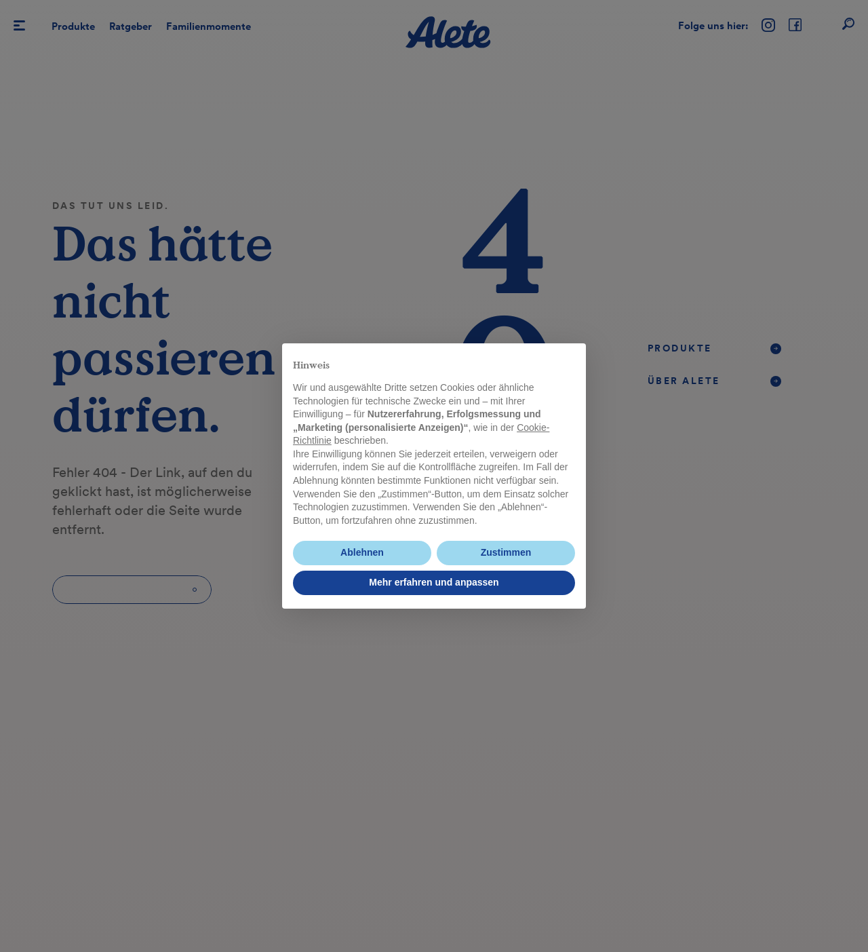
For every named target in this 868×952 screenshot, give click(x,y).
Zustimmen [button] (506, 552)
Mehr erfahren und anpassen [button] (433, 582)
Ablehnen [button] (362, 552)
